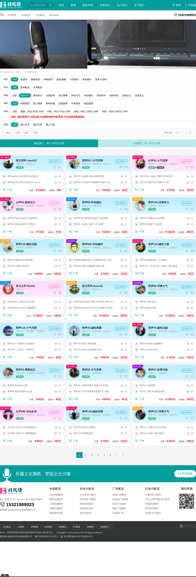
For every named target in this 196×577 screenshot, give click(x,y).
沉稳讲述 (50, 95)
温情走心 (126, 95)
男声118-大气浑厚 (26, 327)
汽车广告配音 (119, 503)
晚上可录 (50, 124)
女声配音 (37, 87)
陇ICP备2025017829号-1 (46, 536)
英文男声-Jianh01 (26, 160)
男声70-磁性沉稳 (158, 327)
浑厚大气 (25, 95)
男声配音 (25, 87)
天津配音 (76, 527)
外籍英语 (48, 79)
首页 (61, 5)
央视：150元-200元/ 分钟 (114, 111)
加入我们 (122, 5)
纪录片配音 (152, 488)
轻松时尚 (101, 95)
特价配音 (25, 103)
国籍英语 (35, 79)
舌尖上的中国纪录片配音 (157, 499)
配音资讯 (88, 5)
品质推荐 (63, 103)
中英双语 (75, 103)
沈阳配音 (90, 527)
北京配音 (7, 527)
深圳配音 (35, 527)
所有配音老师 (31, 72)
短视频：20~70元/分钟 (147, 143)
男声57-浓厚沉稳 (158, 369)
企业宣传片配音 (88, 494)
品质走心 (139, 95)
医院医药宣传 (86, 508)
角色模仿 (86, 79)
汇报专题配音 (56, 503)
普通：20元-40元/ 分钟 (32, 111)
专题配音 (55, 488)
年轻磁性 (88, 95)
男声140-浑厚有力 (158, 202)
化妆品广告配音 (120, 499)
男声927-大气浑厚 (92, 160)
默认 (7, 132)
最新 (25, 132)
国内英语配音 (152, 508)
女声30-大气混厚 (158, 160)
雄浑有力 (37, 95)
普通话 (23, 79)
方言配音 (40, 15)
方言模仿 (74, 79)
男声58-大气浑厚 (91, 369)
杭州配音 (48, 527)
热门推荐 (37, 103)
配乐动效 (54, 15)
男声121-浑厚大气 (158, 411)
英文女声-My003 (25, 286)
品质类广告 (118, 513)
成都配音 (62, 527)
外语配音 (26, 15)
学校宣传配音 (86, 503)
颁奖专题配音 (56, 499)
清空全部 (168, 133)
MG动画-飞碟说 (88, 499)
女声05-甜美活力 (25, 202)
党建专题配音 (56, 508)
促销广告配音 (119, 494)
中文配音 (11, 15)
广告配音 (118, 488)
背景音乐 (105, 5)
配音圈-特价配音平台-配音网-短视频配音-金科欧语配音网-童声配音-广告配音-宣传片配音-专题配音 (13, 4)
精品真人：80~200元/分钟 (49, 143)
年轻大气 (75, 95)
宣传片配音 (87, 488)
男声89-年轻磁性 (91, 202)
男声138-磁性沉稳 (26, 244)
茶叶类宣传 (85, 513)
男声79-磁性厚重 (91, 327)
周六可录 (25, 124)
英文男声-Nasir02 (92, 286)
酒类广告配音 (119, 508)
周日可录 (37, 124)
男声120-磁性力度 (158, 244)
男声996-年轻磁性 (92, 244)
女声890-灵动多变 (26, 411)
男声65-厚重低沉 (25, 369)
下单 (7, 189)
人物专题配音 (56, 494)
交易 (16, 132)
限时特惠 (50, 103)
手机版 (190, 5)
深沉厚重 (63, 95)
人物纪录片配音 (153, 494)
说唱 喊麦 (61, 79)
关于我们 (139, 5)
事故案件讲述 (56, 513)
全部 (14, 79)
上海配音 (20, 527)
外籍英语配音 (152, 503)
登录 (176, 5)
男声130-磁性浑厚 (92, 411)
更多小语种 (100, 79)
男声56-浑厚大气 (158, 286)
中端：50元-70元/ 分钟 (58, 111)
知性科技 (114, 95)
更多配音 (105, 527)
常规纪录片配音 (153, 513)
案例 (73, 5)
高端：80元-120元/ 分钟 (86, 111)
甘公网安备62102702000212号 (78, 536)
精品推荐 (88, 103)
